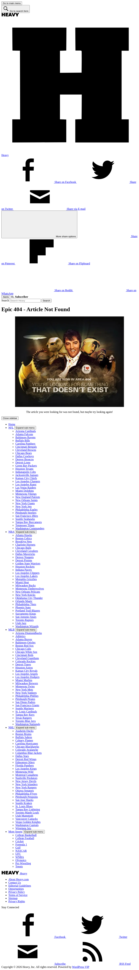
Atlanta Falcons (24, 434)
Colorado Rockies (25, 661)
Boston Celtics (23, 538)
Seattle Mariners (24, 708)
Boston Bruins (23, 734)
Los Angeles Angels (26, 673)
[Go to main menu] (11, 3)
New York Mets (24, 689)
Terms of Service (17, 895)
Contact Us (14, 882)
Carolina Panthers (25, 443)
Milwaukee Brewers (26, 683)
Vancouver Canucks (26, 818)
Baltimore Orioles (25, 642)
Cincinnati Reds (24, 655)
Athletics (20, 636)
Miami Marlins (23, 680)
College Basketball (26, 835)
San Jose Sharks (24, 800)
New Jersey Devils (25, 781)
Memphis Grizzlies (26, 579)
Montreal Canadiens (26, 774)
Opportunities (16, 888)
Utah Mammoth (24, 815)
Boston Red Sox (24, 645)
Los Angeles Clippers (27, 572)
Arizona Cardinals (25, 431)
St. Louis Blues (24, 806)
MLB (11, 629)
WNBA (19, 857)
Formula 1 (21, 844)
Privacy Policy (16, 891)
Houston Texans (24, 468)
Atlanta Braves (23, 639)
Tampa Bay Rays (24, 714)
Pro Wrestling (23, 863)
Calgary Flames (24, 740)
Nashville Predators (26, 778)
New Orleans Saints (26, 500)
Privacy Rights (16, 901)
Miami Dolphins (24, 490)
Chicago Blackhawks (27, 746)
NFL (11, 427)
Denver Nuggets (24, 557)
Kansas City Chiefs (26, 478)
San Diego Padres (25, 702)
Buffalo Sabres (23, 737)
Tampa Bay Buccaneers (28, 522)
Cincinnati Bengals (26, 446)
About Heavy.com (18, 879)
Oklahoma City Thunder (29, 598)
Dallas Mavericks (25, 554)
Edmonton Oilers (25, 762)
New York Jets (23, 506)
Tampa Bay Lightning (27, 809)
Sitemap (12, 898)
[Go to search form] (15, 9)
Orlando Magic (23, 601)
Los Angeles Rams (25, 484)
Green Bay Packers (26, 465)
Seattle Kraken (23, 803)
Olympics (20, 860)
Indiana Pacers (23, 569)
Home (11, 424)
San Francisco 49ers (26, 515)
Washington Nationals (27, 724)
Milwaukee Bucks (25, 585)
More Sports (15, 831)
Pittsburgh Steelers (25, 512)
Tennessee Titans (24, 525)
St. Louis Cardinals (26, 711)
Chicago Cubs (23, 648)
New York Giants (25, 503)
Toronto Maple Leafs (27, 812)
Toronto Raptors (24, 620)
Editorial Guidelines (19, 885)
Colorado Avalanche (26, 749)
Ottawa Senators (24, 790)
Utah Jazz (20, 623)
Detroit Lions (22, 462)
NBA (11, 531)
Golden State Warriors (27, 563)
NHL (11, 727)
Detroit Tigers (23, 664)
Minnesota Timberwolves (29, 588)
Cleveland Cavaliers (26, 550)
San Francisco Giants (27, 705)
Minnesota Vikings (26, 493)
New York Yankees (26, 692)
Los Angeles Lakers (26, 576)
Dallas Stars (22, 756)
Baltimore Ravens (25, 437)
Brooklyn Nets (23, 541)
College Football (24, 838)
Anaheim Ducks (24, 730)
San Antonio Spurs (25, 616)
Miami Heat (22, 582)
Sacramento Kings (25, 613)
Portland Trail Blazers (27, 610)
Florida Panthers (24, 765)
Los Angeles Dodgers (27, 677)
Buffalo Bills (22, 440)
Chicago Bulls (23, 547)
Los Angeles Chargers (27, 481)
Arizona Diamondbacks (28, 633)
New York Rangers (26, 787)
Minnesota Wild (24, 771)
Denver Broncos (24, 459)
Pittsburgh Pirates (25, 699)
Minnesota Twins (25, 686)
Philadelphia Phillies (26, 695)
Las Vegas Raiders (25, 487)
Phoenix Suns (23, 607)
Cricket (19, 841)
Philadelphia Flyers (26, 793)
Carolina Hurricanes (26, 743)
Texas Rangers (23, 717)
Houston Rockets (25, 566)
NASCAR (21, 850)
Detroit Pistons (23, 560)
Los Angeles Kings (26, 768)
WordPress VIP (80, 966)
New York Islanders (26, 784)
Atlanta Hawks (23, 535)
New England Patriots (27, 497)
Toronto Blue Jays (25, 721)
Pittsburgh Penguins (26, 796)
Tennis (19, 866)
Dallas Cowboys (24, 456)
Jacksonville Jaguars (26, 475)
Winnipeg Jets (23, 828)
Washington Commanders (29, 528)
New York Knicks (25, 594)
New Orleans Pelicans (27, 591)
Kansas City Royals (26, 670)
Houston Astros (24, 667)
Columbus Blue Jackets (28, 752)
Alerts (6, 297)
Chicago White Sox (26, 651)
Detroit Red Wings (25, 759)
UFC (18, 853)
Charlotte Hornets (25, 544)
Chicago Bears (23, 453)
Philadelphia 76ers (25, 604)
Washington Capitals (26, 825)
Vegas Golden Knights (28, 822)
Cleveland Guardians (27, 658)
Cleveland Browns (25, 449)
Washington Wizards (26, 626)
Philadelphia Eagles (26, 509)
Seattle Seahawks (25, 519)
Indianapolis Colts (25, 471)
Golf (17, 847)
